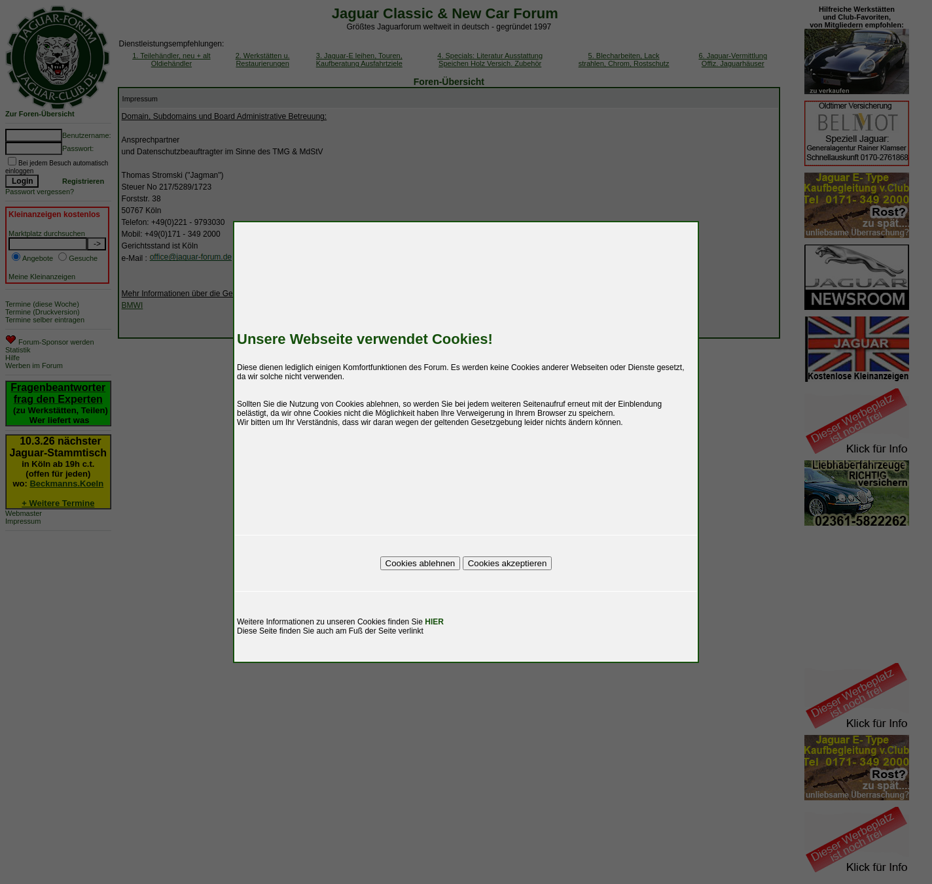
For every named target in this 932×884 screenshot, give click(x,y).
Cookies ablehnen (420, 563)
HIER (434, 621)
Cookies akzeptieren (507, 563)
